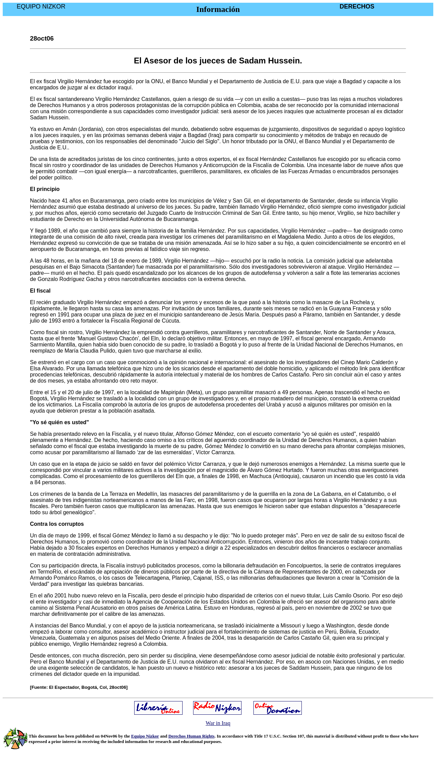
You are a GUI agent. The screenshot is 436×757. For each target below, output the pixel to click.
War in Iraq (218, 723)
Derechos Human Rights (191, 736)
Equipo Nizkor (145, 736)
